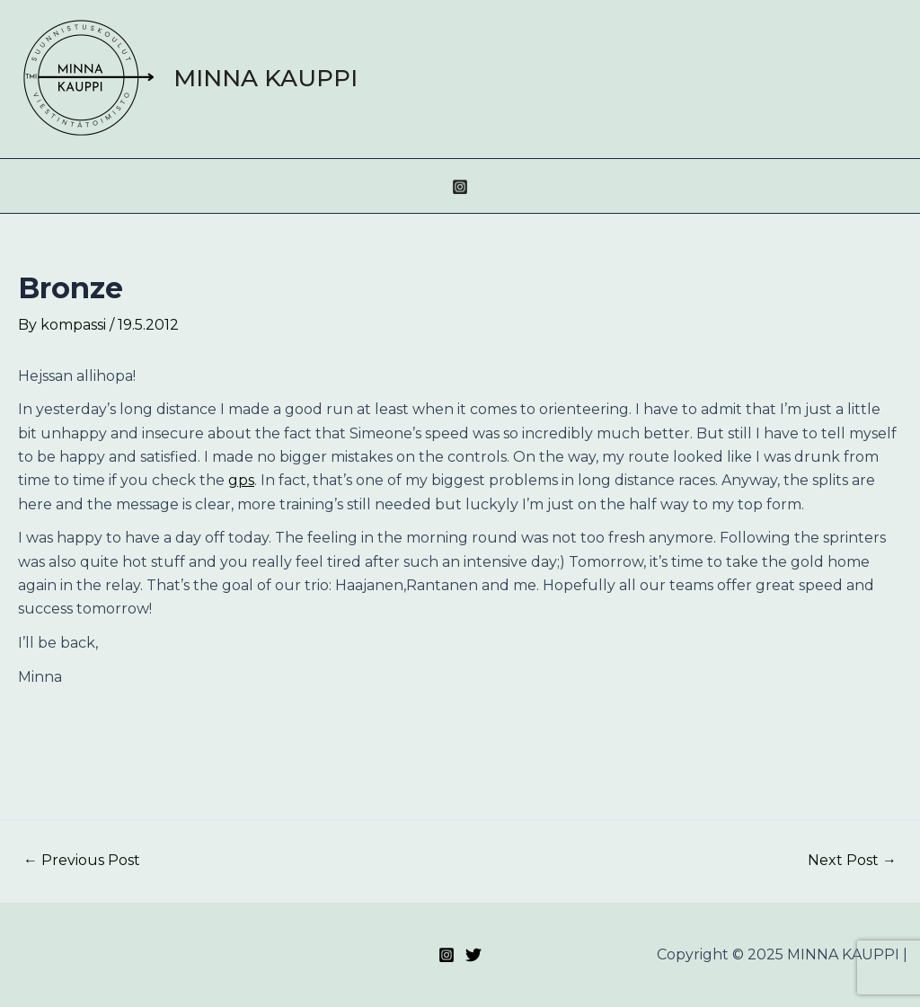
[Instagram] (460, 187)
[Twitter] (473, 955)
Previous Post (81, 860)
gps (241, 480)
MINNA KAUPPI (265, 78)
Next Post (852, 860)
